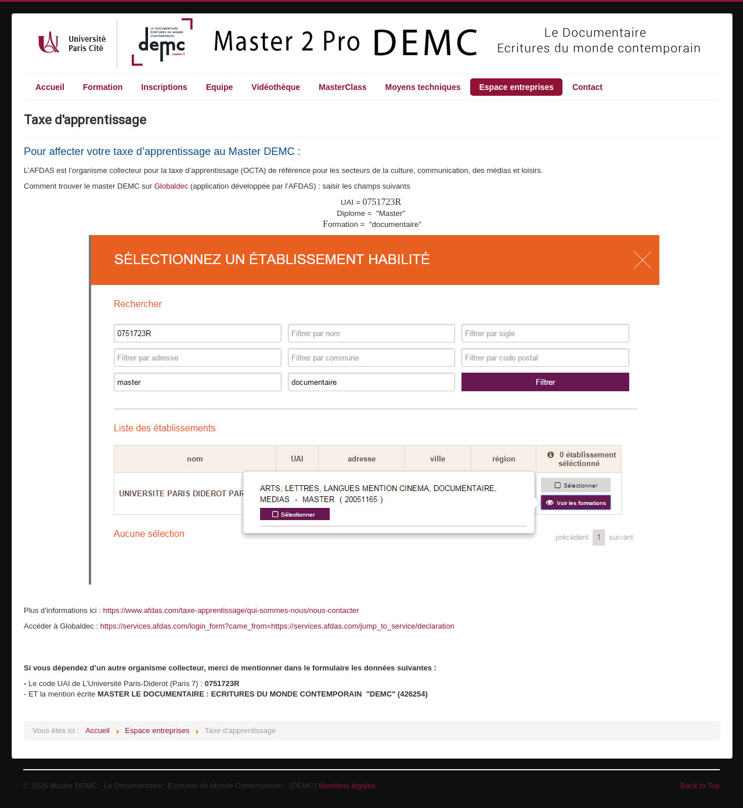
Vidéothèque (275, 87)
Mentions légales (347, 785)
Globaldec (172, 186)
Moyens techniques (423, 87)
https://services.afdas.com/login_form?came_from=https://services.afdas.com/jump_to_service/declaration (277, 626)
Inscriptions (164, 87)
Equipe (219, 87)
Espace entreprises (516, 87)
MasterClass (343, 87)
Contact (587, 87)
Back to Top (700, 785)
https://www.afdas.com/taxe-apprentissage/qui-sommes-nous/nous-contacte (229, 610)
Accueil (49, 87)
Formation (102, 87)
